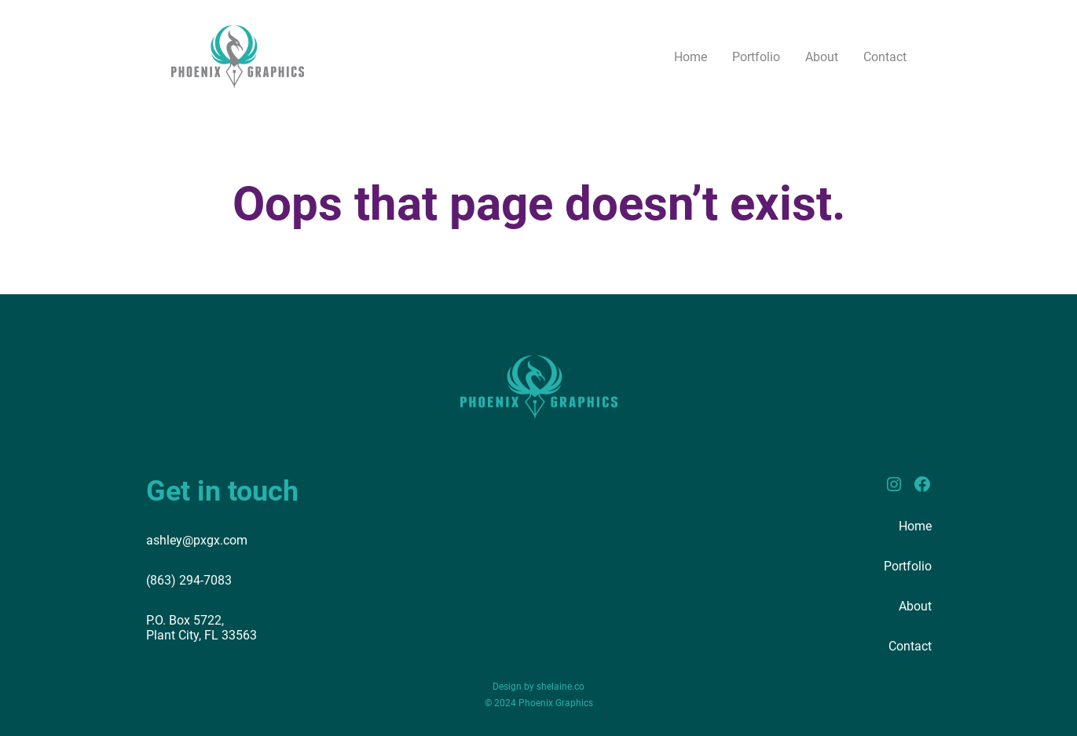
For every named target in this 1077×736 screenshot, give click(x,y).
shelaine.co (560, 686)
